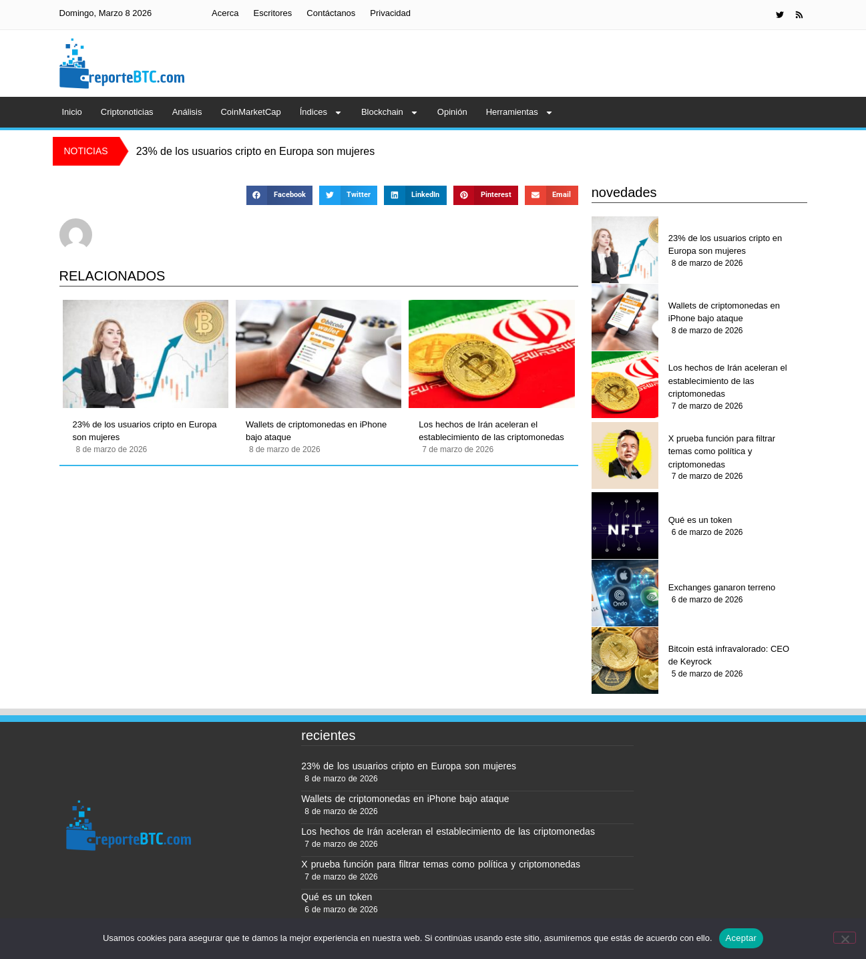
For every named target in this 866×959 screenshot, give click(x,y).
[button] (279, 195)
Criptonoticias (127, 112)
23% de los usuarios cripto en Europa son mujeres (145, 431)
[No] (844, 938)
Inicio (72, 112)
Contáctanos (330, 13)
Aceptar (741, 938)
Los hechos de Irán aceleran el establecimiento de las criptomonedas (491, 431)
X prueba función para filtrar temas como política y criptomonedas (721, 451)
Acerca (225, 13)
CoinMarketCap (250, 112)
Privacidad (390, 13)
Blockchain (390, 113)
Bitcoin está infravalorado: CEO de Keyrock (728, 655)
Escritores (273, 13)
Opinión (452, 112)
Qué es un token (700, 520)
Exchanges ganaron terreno (721, 587)
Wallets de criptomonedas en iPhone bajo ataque (316, 431)
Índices (321, 113)
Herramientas (520, 113)
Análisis (187, 112)
